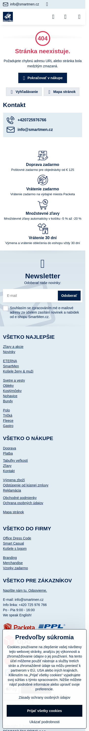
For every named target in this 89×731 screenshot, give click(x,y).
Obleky (8, 386)
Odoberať (69, 296)
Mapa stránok (61, 91)
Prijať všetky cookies (44, 711)
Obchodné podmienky (20, 498)
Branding (10, 558)
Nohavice (10, 396)
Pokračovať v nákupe (42, 78)
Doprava (9, 448)
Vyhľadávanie (23, 91)
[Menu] (79, 17)
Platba (8, 453)
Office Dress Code (17, 538)
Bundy (8, 401)
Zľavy (7, 466)
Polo (6, 410)
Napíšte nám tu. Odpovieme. (25, 590)
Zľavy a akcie (13, 347)
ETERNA (10, 361)
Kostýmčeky (12, 391)
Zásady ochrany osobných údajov (44, 697)
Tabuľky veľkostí (15, 461)
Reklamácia (12, 490)
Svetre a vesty (14, 380)
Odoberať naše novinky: (42, 283)
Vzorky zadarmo (15, 568)
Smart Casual (13, 543)
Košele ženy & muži (18, 371)
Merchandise (13, 563)
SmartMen (11, 366)
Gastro (8, 426)
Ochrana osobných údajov (23, 503)
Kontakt (9, 471)
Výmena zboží (14, 480)
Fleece (8, 421)
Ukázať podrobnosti (44, 722)
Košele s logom (15, 549)
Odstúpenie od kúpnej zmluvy (25, 485)
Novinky (9, 352)
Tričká (7, 415)
